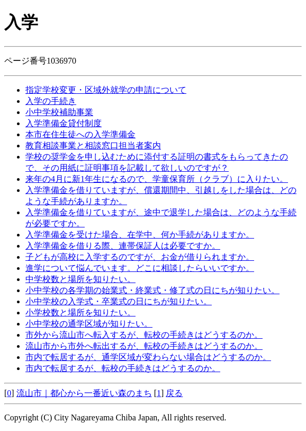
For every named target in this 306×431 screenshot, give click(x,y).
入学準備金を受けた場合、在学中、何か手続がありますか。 (139, 234)
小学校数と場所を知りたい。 (80, 312)
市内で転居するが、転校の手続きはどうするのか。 (122, 368)
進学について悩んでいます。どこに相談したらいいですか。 (139, 267)
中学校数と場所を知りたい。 (80, 279)
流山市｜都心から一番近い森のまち (84, 393)
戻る (174, 393)
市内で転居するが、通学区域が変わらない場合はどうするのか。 (148, 357)
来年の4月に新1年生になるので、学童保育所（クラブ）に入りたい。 (156, 178)
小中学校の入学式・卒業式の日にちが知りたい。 (118, 301)
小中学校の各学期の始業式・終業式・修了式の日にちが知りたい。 (152, 290)
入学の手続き (50, 100)
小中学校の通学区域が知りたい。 (88, 323)
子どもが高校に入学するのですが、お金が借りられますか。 (139, 256)
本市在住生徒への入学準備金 (80, 134)
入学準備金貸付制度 (63, 123)
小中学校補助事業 (59, 112)
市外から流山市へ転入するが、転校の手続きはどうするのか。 (144, 334)
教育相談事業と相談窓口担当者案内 (93, 145)
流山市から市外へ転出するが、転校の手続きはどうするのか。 (144, 345)
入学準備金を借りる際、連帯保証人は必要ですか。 (122, 245)
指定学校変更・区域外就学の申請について (105, 89)
